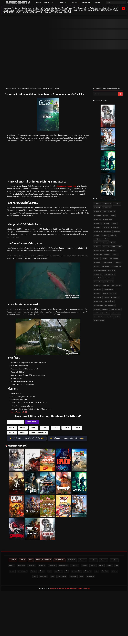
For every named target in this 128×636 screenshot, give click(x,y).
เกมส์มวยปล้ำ (97, 262)
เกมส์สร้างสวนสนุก (115, 309)
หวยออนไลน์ (94, 565)
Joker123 (58, 565)
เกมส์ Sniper (105, 309)
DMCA (33, 560)
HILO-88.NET (78, 560)
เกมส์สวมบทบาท (107, 207)
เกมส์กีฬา (114, 223)
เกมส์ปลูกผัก (113, 235)
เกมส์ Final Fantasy (111, 250)
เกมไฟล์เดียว (97, 204)
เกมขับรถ (96, 235)
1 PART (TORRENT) (38, 432)
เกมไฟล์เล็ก (97, 227)
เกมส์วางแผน (97, 215)
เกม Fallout (97, 293)
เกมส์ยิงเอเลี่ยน (98, 254)
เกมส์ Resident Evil (116, 246)
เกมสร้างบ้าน (111, 270)
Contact (24, 560)
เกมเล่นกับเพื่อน (116, 313)
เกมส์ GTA (104, 258)
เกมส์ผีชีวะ (96, 258)
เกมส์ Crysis (97, 285)
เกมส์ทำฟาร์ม (107, 231)
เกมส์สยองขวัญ (98, 223)
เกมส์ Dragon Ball (116, 266)
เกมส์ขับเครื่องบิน (109, 301)
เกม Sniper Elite (98, 305)
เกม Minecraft (97, 297)
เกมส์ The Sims (98, 274)
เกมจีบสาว (105, 239)
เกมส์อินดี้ (105, 215)
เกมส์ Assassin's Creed (100, 243)
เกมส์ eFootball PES (110, 274)
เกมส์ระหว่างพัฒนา (99, 320)
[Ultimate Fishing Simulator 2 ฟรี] (48, 354)
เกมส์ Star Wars (114, 258)
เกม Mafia (105, 293)
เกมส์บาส (117, 317)
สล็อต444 (105, 565)
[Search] (124, 2)
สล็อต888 (72, 571)
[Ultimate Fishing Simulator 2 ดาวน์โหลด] (48, 298)
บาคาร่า (13, 571)
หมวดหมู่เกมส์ (62, 2)
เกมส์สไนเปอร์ (97, 313)
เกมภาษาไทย (97, 219)
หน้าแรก (38, 2)
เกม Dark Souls (98, 317)
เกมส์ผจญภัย (97, 207)
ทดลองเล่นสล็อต (81, 565)
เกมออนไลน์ (97, 278)
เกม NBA (106, 297)
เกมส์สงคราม (114, 227)
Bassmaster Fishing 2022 (66, 186)
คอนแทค (97, 2)
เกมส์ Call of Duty (99, 250)
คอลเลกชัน (74, 2)
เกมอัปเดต (106, 313)
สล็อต (81, 571)
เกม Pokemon (105, 266)
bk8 (30, 571)
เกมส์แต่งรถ (106, 285)
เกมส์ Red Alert (109, 317)
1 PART (12, 428)
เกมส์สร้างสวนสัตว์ (108, 289)
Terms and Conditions (47, 560)
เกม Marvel (106, 246)
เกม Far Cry (118, 262)
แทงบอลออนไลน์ (50, 571)
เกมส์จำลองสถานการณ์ (100, 211)
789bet (22, 571)
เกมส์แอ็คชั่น (117, 204)
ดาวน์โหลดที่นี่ (32, 422)
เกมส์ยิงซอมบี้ (117, 231)
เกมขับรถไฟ (107, 254)
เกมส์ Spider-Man (107, 262)
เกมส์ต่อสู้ (106, 223)
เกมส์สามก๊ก (112, 243)
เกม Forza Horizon (108, 278)
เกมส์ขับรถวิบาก (98, 301)
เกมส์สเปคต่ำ (111, 211)
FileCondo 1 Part (15, 422)
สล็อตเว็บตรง (90, 560)
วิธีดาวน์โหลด (86, 2)
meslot (23, 565)
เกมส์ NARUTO (115, 297)
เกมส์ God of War (116, 285)
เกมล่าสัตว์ (97, 309)
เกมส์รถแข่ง (106, 227)
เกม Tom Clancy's (109, 305)
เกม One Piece (98, 281)
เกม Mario (112, 293)
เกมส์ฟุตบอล (97, 239)
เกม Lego (96, 266)
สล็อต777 (115, 565)
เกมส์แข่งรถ (97, 246)
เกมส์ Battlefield (109, 281)
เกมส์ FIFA (115, 254)
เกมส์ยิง (112, 215)
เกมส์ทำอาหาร (97, 289)
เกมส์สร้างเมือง (98, 231)
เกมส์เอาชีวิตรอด (107, 219)
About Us (12, 560)
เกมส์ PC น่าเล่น (49, 2)
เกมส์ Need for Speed (100, 270)
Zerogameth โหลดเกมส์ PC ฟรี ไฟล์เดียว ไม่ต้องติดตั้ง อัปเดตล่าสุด (70, 589)
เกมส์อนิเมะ (104, 235)
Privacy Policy (65, 560)
